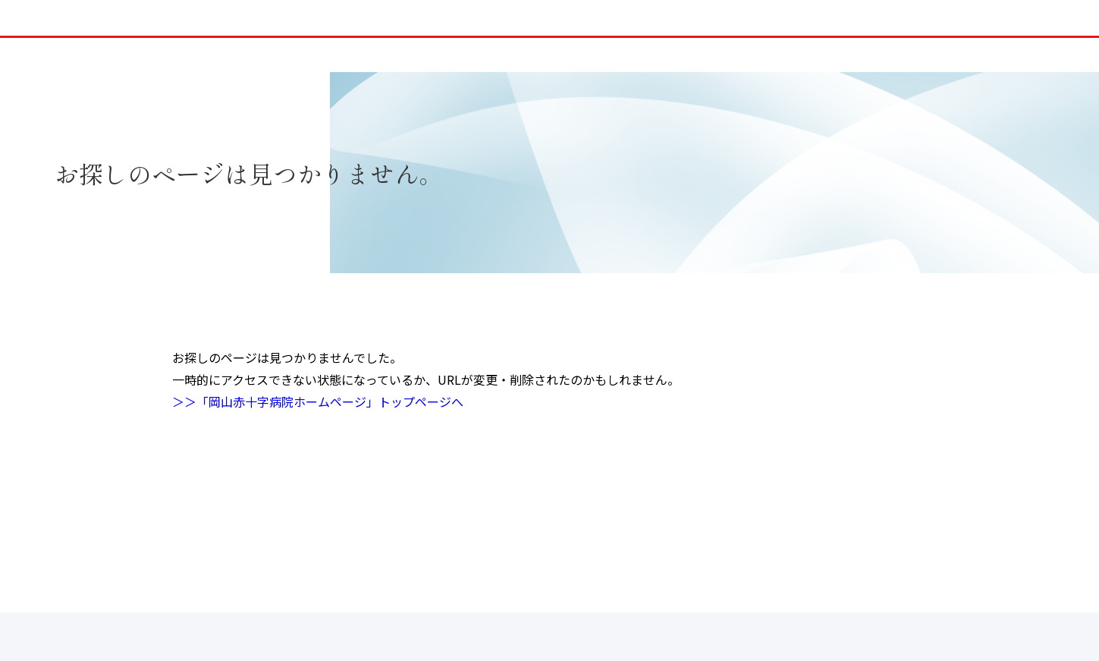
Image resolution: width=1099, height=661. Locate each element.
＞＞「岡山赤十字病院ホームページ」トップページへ (317, 401)
